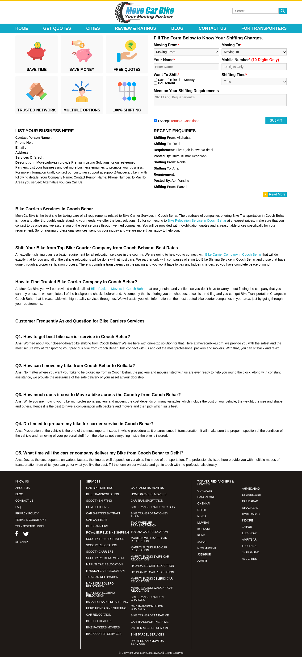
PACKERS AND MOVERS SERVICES (147, 642)
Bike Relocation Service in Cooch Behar (197, 220)
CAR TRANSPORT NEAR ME (149, 621)
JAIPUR (247, 527)
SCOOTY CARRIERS (99, 551)
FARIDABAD (250, 501)
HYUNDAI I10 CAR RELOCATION (152, 566)
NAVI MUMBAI (206, 548)
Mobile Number (250, 60)
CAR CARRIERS (97, 519)
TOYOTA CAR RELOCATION (149, 532)
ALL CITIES (249, 558)
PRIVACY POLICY (27, 513)
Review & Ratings (135, 28)
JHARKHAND (250, 552)
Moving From (166, 45)
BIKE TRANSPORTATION (102, 494)
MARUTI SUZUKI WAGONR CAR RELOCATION (152, 589)
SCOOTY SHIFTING (99, 500)
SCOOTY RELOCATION (101, 545)
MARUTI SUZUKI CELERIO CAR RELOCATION (152, 580)
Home (21, 28)
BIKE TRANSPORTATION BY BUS (153, 507)
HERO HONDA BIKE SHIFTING (106, 608)
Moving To (232, 45)
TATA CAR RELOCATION (102, 577)
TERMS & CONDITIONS (30, 519)
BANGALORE (206, 497)
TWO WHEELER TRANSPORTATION (143, 524)
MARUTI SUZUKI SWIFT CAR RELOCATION (150, 558)
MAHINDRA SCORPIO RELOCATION (100, 594)
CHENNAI (203, 503)
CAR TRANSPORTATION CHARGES (147, 608)
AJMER (202, 561)
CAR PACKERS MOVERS (147, 488)
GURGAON (204, 490)
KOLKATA (203, 529)
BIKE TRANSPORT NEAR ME (150, 615)
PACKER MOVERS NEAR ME (150, 628)
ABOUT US (22, 488)
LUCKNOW (249, 533)
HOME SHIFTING (97, 507)
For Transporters (264, 28)
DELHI (201, 510)
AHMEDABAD (251, 488)
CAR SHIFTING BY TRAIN (103, 513)
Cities (93, 28)
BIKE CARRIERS (97, 526)
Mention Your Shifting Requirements (186, 91)
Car (161, 79)
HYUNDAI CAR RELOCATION (105, 570)
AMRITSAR (249, 539)
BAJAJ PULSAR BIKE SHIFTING (107, 602)
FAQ (18, 507)
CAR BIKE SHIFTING (99, 488)
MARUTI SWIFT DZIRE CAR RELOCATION (149, 540)
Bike (173, 79)
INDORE (247, 520)
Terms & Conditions (185, 121)
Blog (177, 28)
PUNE (201, 535)
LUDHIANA (249, 546)
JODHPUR (204, 554)
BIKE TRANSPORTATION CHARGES (147, 598)
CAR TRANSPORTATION (147, 500)
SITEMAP (21, 541)
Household (166, 83)
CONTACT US (24, 500)
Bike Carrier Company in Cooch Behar (233, 254)
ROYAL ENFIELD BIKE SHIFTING (107, 532)
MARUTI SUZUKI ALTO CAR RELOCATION (149, 549)
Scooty (189, 79)
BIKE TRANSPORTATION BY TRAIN (149, 515)
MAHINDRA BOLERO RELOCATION (100, 585)
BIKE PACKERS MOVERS (103, 627)
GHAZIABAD (250, 507)
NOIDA (201, 516)
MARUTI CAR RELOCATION (104, 564)
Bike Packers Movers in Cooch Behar (118, 289)
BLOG (19, 494)
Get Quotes (57, 28)
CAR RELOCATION (98, 614)
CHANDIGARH (251, 495)
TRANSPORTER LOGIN (29, 526)
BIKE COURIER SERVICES (104, 634)
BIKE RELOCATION (99, 621)
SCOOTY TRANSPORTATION (105, 539)
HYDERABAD (251, 514)
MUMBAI (203, 522)
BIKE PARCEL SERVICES (147, 634)
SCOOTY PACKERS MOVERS (105, 558)
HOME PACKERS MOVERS (148, 494)
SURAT (202, 541)
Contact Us (212, 28)
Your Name (164, 60)
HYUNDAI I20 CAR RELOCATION (152, 572)
